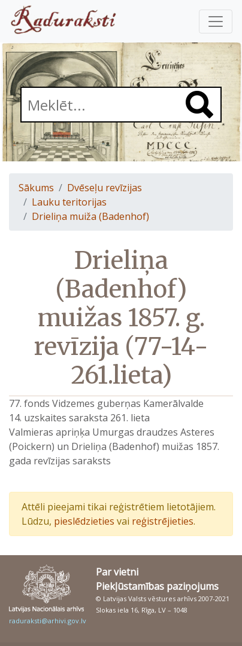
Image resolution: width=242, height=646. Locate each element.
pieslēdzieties (84, 521)
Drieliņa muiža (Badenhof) (90, 216)
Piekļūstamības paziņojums (157, 586)
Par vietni (117, 571)
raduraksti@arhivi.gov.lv (47, 620)
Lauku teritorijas (69, 202)
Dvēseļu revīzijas (104, 187)
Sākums (36, 187)
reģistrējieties (162, 521)
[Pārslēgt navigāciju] (215, 21)
